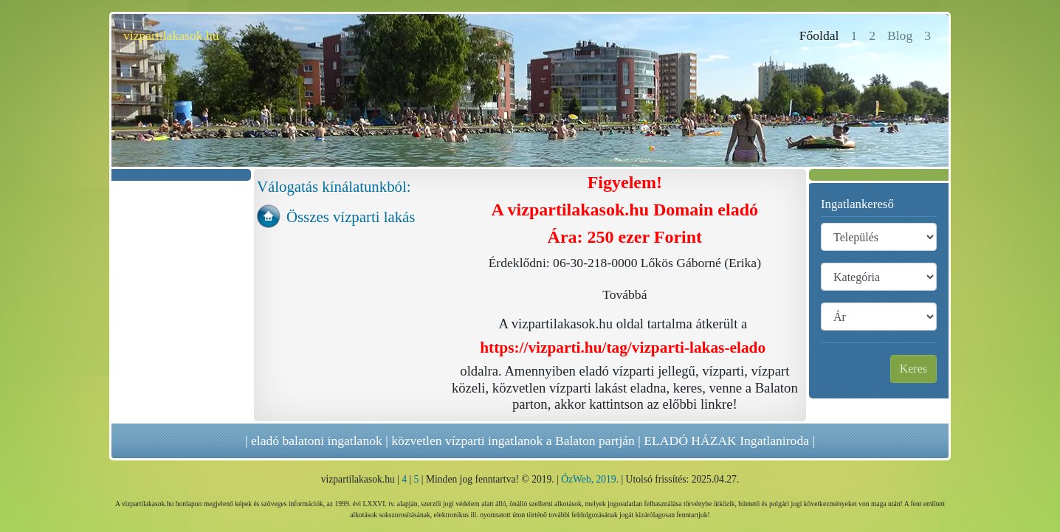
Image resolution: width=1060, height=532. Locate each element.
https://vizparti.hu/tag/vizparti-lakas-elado (622, 347)
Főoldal (822, 34)
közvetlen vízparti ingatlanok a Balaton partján (513, 440)
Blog (899, 35)
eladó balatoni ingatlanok (316, 440)
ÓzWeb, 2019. (590, 479)
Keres (913, 368)
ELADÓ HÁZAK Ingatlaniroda (726, 440)
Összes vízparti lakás (350, 216)
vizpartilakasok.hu (170, 35)
